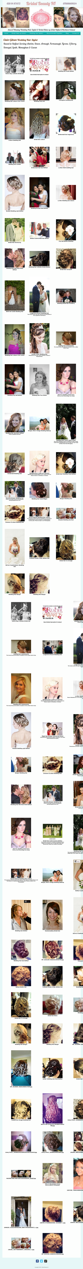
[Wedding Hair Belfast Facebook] (37, 1261)
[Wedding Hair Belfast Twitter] (41, 1261)
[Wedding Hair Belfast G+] (45, 1261)
